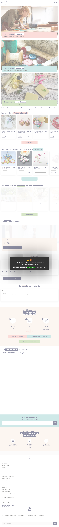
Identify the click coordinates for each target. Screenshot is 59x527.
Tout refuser (16, 267)
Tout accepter (31, 267)
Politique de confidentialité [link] (41, 267)
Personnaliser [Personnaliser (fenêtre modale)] (23, 267)
